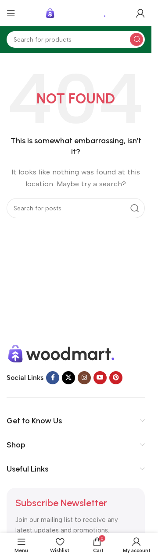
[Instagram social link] (84, 377)
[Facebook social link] (52, 377)
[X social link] (68, 377)
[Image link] (61, 353)
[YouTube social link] (100, 377)
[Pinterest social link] (115, 377)
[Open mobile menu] (11, 13)
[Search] (76, 39)
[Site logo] (76, 13)
